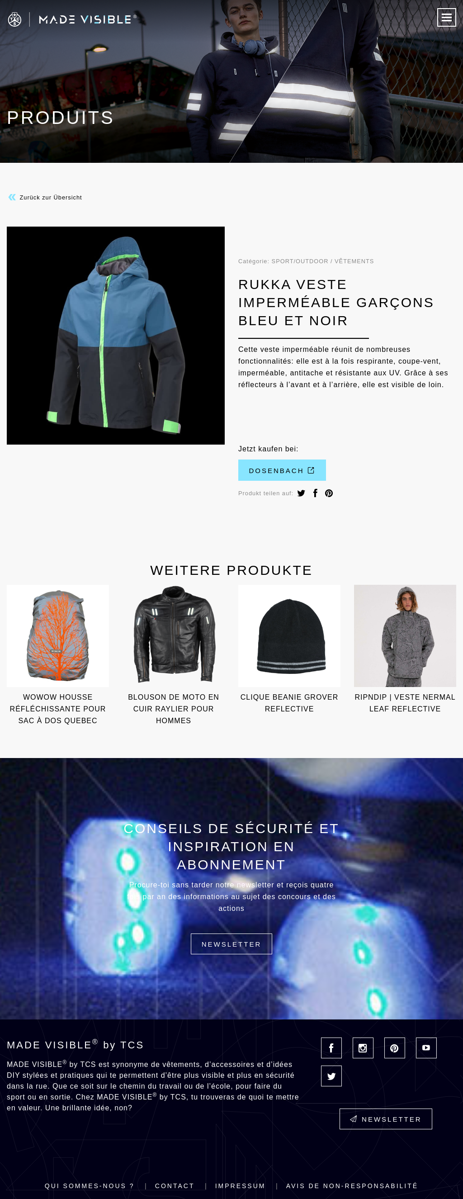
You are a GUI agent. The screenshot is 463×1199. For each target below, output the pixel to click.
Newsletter (232, 944)
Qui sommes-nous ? (90, 1186)
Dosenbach (282, 470)
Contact (175, 1186)
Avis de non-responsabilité (352, 1186)
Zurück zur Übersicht (44, 197)
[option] (116, 336)
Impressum (240, 1186)
